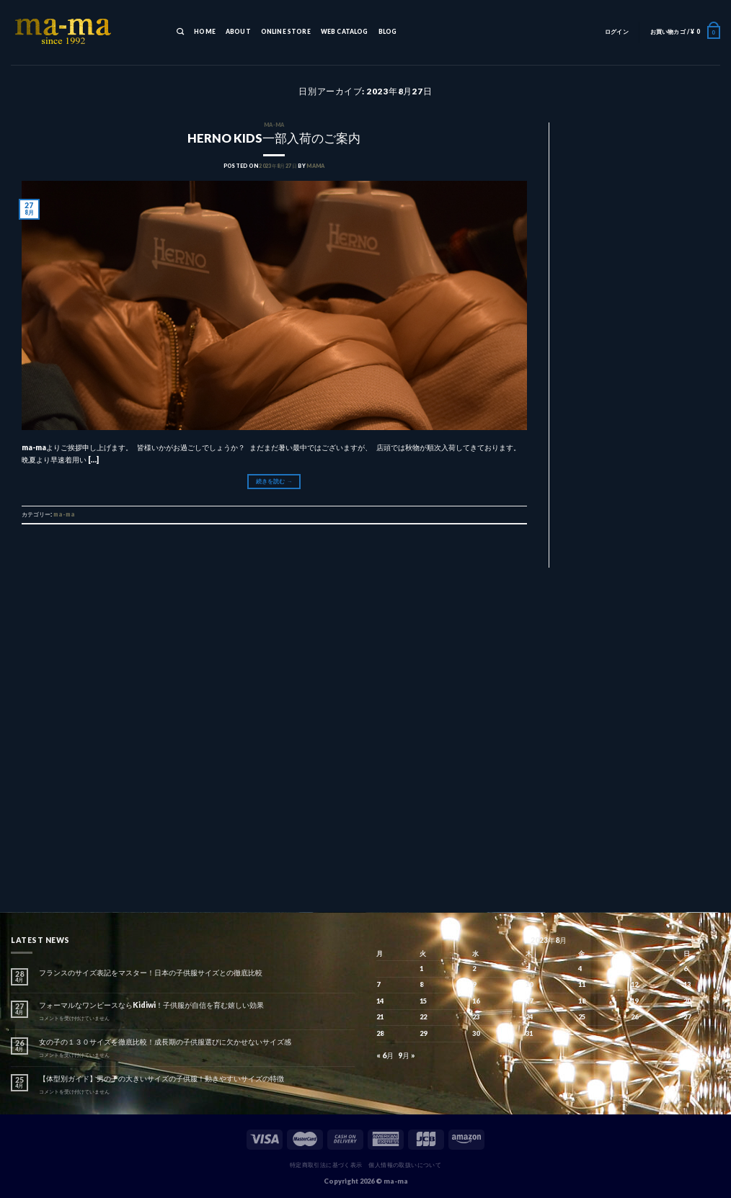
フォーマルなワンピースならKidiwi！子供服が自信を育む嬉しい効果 (151, 1005)
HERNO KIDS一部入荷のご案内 (273, 138)
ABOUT (238, 31)
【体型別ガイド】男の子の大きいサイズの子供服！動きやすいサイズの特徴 (161, 1078)
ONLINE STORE (286, 31)
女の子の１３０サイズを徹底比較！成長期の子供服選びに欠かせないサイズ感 (165, 1041)
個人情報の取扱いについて (404, 1164)
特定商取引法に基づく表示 (326, 1164)
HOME (205, 31)
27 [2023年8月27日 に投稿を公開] (687, 1017)
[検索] (180, 32)
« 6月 (385, 1055)
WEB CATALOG (344, 31)
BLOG (387, 31)
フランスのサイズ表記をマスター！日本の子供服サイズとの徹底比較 (150, 972)
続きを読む (274, 481)
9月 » (406, 1055)
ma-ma (274, 125)
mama (315, 166)
